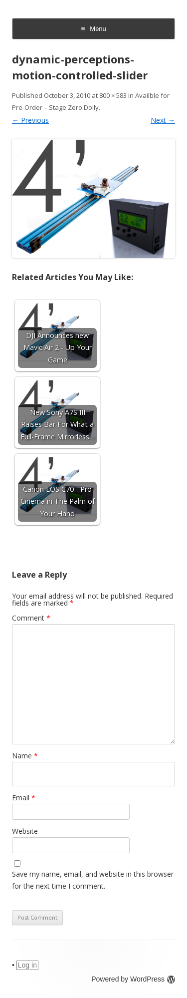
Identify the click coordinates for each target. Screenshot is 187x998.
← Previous (30, 120)
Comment (31, 618)
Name (25, 755)
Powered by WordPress (133, 979)
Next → (163, 120)
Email (23, 797)
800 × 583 (113, 95)
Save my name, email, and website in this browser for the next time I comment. (93, 880)
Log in (27, 965)
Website (25, 831)
